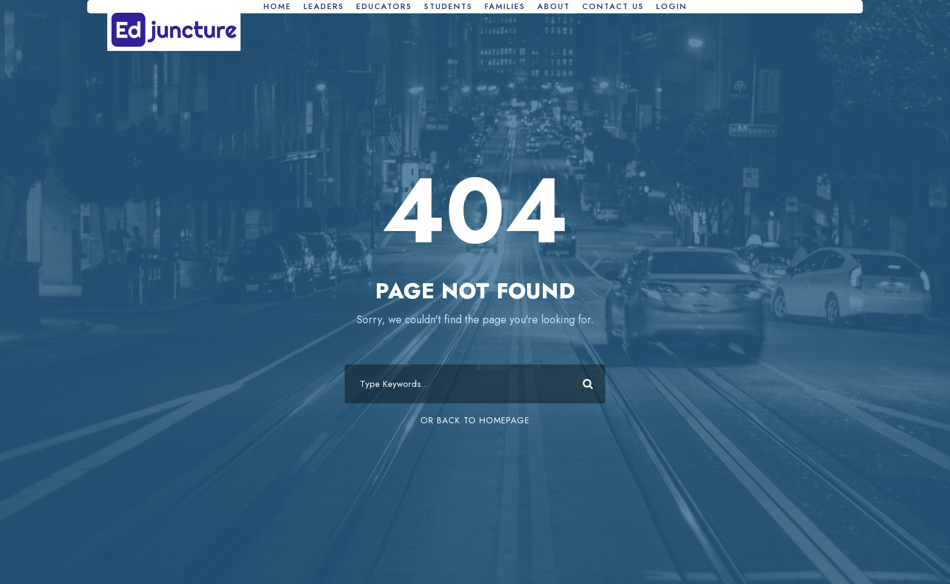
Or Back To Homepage (475, 420)
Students (448, 6)
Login (671, 6)
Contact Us (613, 6)
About (553, 6)
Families (505, 6)
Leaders (324, 6)
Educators (384, 6)
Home (277, 6)
